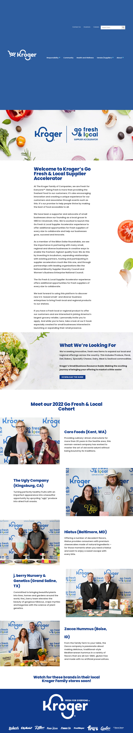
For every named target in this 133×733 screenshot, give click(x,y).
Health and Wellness (85, 58)
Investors (87, 27)
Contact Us (76, 27)
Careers (96, 27)
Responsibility (53, 58)
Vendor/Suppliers (105, 58)
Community (68, 58)
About (120, 58)
